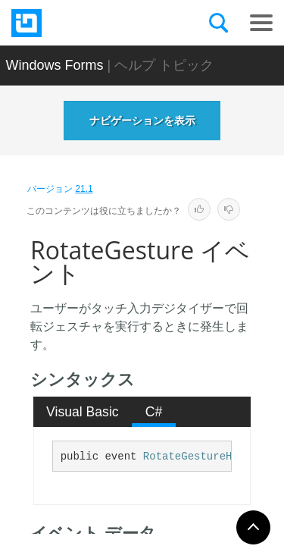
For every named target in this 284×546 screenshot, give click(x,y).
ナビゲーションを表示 (142, 121)
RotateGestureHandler (206, 456)
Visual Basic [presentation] (82, 411)
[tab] (83, 412)
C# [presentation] (154, 411)
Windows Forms (55, 65)
